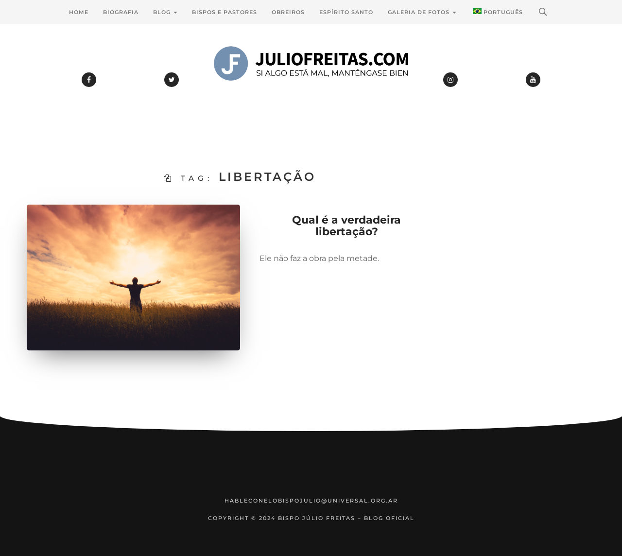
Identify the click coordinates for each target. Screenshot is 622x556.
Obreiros (288, 12)
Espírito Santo (346, 12)
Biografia (120, 12)
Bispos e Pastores (224, 12)
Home (78, 12)
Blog (165, 12)
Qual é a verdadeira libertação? (346, 225)
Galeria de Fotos (422, 12)
